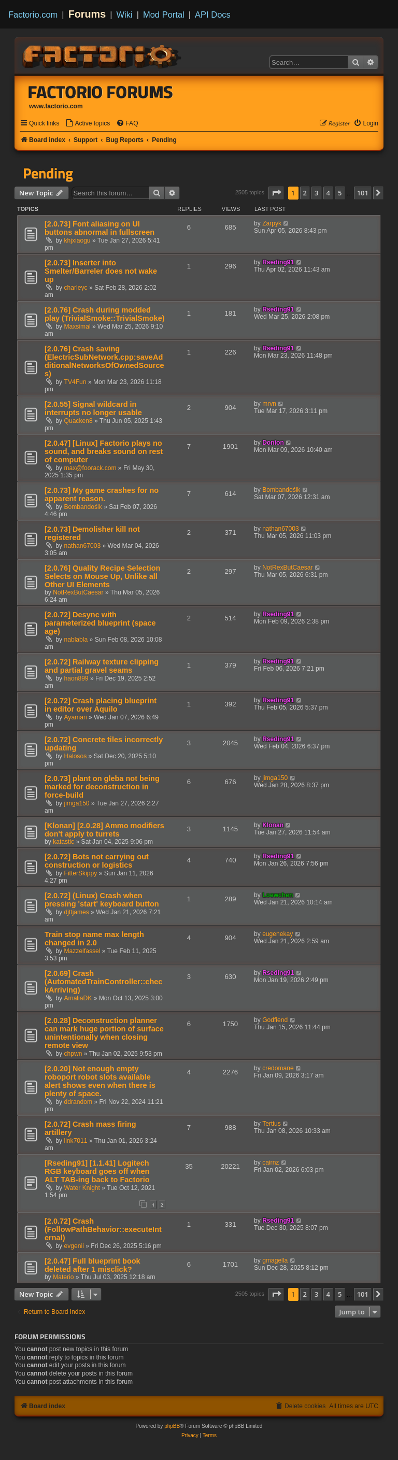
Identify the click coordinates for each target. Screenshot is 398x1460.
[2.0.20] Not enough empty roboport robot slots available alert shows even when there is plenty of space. (100, 1081)
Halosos (75, 756)
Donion (273, 442)
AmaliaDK (78, 998)
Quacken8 (78, 420)
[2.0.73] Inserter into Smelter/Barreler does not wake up (101, 271)
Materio (63, 1277)
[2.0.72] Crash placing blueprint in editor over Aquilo (101, 705)
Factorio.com (33, 14)
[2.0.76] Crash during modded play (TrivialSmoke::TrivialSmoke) (105, 314)
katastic (63, 841)
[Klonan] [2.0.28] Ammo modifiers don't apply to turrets (104, 829)
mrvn (269, 403)
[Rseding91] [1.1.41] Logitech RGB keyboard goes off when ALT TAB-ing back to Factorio (97, 1171)
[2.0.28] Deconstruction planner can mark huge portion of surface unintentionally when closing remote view (104, 1033)
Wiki (125, 14)
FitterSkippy (80, 873)
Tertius (271, 1123)
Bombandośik (83, 507)
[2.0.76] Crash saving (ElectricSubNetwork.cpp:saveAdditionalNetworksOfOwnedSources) (104, 361)
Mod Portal (163, 14)
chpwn (73, 1053)
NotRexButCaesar (78, 592)
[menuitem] (87, 124)
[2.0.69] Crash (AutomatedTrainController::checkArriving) (103, 981)
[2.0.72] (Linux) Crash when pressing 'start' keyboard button (102, 899)
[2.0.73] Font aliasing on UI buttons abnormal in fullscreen (99, 228)
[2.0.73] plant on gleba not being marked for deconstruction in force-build (102, 786)
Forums (87, 14)
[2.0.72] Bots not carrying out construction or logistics (97, 861)
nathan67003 (82, 545)
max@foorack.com (90, 468)
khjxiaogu (77, 240)
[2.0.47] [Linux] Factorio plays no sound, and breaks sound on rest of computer (104, 451)
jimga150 (77, 803)
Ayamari (75, 717)
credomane (278, 1068)
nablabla (76, 639)
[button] (276, 193)
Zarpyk (271, 223)
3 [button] (316, 192)
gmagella (275, 1260)
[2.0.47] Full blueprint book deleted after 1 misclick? (92, 1265)
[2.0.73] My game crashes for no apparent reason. (102, 494)
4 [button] (328, 192)
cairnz (270, 1162)
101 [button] (362, 192)
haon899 (76, 678)
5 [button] (340, 192)
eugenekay (277, 934)
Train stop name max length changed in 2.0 (94, 938)
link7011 (76, 1140)
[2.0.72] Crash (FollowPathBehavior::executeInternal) (103, 1229)
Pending (48, 173)
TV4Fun (75, 382)
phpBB (172, 1426)
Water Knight (82, 1188)
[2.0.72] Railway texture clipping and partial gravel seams (102, 666)
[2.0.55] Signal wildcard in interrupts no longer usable (93, 408)
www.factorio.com (56, 106)
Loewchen (277, 895)
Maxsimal (77, 326)
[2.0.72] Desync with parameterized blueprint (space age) (100, 623)
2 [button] (305, 192)
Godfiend (275, 1020)
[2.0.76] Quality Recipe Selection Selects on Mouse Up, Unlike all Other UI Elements (102, 576)
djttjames (76, 912)
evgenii (74, 1246)
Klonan (272, 825)
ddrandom (78, 1101)
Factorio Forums (100, 92)
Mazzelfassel (82, 951)
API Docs (213, 14)
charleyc (76, 287)
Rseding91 (278, 262)
